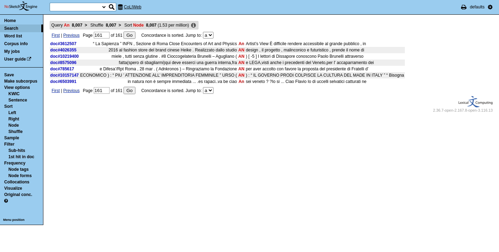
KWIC (14, 93)
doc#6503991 (63, 81)
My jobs (12, 51)
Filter (9, 144)
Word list (13, 36)
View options (17, 87)
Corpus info (16, 43)
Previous (71, 35)
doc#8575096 (63, 62)
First (56, 35)
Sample (11, 137)
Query (67, 25)
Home (10, 20)
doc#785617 (62, 68)
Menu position (13, 220)
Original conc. (18, 194)
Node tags (18, 169)
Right (13, 119)
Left (12, 112)
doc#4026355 (63, 50)
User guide (15, 59)
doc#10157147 (64, 75)
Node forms (20, 175)
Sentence (17, 100)
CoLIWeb (132, 7)
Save (9, 74)
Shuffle (15, 131)
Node (13, 125)
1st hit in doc (21, 156)
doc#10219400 (64, 56)
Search (11, 28)
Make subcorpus (20, 81)
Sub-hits (16, 150)
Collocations (16, 182)
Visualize (13, 188)
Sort (8, 106)
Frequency (15, 163)
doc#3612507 (63, 43)
